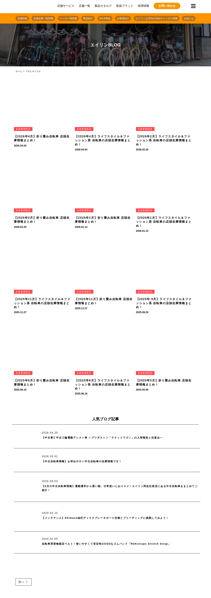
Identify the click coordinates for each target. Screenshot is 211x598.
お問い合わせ (167, 5)
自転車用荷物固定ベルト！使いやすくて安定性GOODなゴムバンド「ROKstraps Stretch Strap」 (114, 543)
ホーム (19, 71)
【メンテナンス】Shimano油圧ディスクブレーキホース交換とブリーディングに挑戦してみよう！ (113, 518)
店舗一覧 (84, 5)
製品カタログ (103, 5)
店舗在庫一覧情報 (43, 18)
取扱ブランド (124, 5)
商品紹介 (88, 18)
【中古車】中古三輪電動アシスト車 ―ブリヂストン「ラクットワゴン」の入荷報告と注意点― (110, 437)
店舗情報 (22, 18)
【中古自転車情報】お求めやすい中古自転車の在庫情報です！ (87, 461)
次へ (21, 581)
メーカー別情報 (68, 18)
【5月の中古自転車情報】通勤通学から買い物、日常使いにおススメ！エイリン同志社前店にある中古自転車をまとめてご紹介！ (120, 488)
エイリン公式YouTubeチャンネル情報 (156, 18)
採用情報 (143, 5)
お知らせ (189, 18)
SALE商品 (105, 18)
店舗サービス (65, 5)
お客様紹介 (123, 18)
